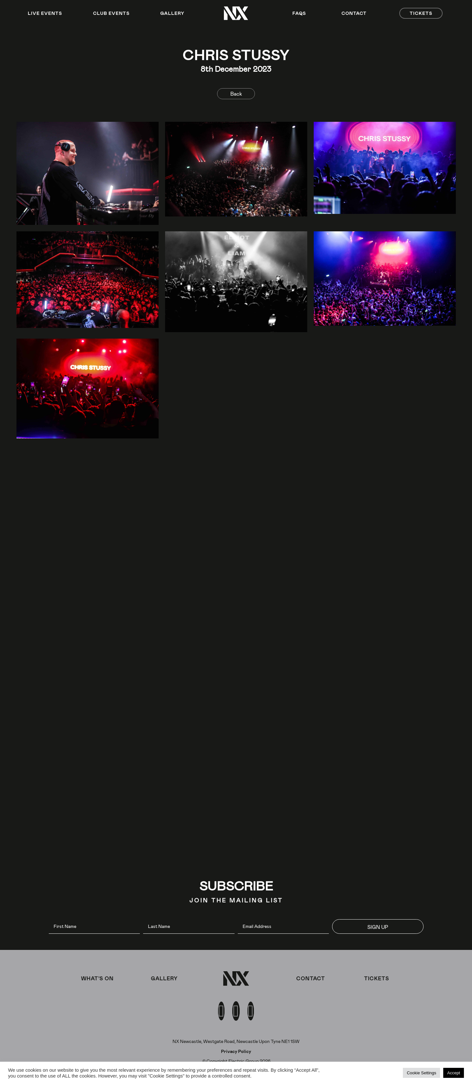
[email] (283, 926)
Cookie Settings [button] (421, 1072)
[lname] (189, 926)
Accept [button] (453, 1072)
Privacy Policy (236, 1051)
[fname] (94, 926)
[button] (378, 926)
